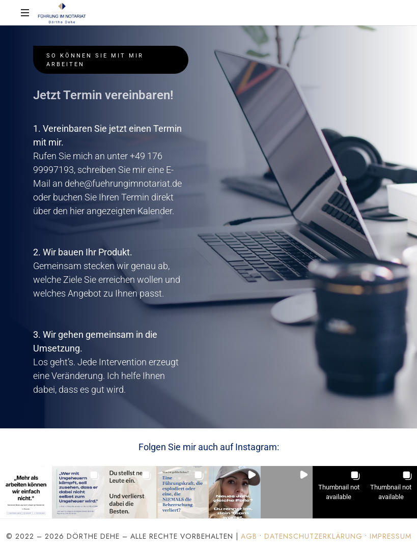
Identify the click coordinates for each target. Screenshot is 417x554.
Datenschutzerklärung (313, 536)
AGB (249, 536)
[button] (26, 492)
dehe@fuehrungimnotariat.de (123, 183)
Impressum (390, 536)
